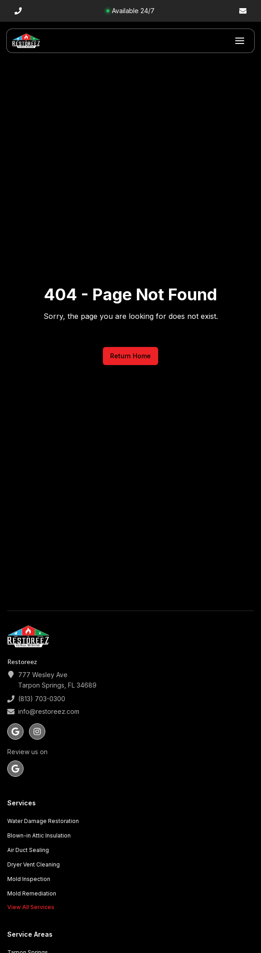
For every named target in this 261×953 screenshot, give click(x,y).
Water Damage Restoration (43, 821)
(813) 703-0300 (41, 699)
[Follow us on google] (15, 731)
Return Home (130, 356)
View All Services (30, 907)
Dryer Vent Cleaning (33, 864)
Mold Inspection (28, 879)
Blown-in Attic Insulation (39, 835)
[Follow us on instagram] (37, 731)
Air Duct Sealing (28, 850)
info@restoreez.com (48, 711)
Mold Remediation (31, 893)
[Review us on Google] (15, 768)
